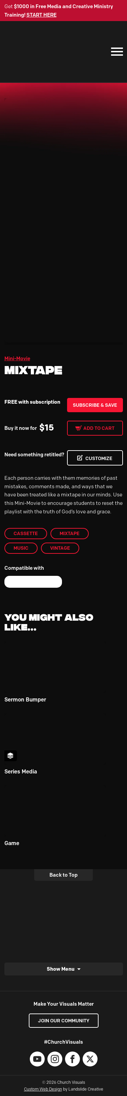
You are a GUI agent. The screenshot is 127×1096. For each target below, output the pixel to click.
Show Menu (61, 969)
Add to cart (98, 428)
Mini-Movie (17, 358)
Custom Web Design (43, 1089)
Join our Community (63, 1021)
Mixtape (70, 533)
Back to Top (63, 875)
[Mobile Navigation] (115, 51)
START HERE (41, 15)
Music (21, 548)
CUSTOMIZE (98, 458)
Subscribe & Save (95, 405)
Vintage (60, 548)
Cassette (26, 533)
